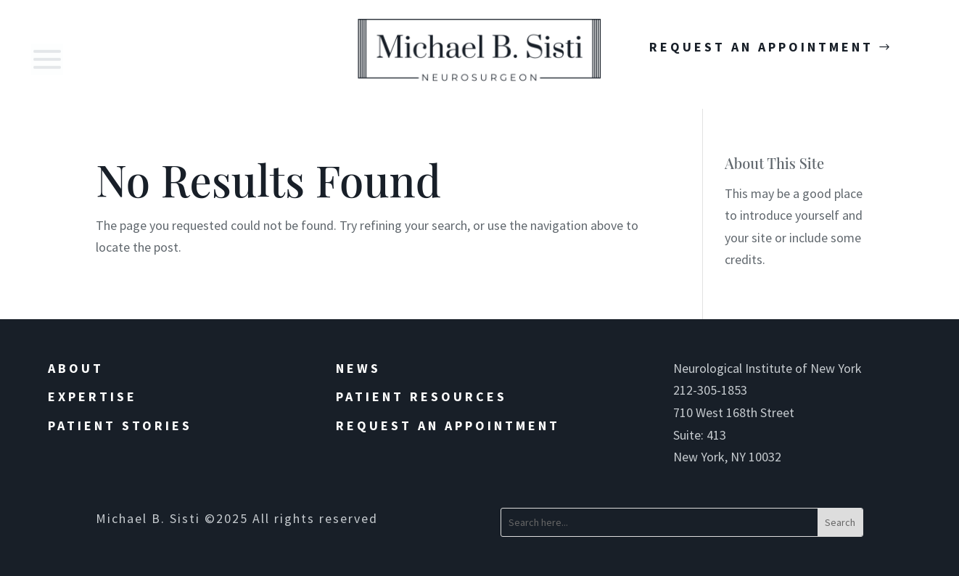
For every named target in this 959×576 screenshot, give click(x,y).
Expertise (92, 396)
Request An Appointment (761, 46)
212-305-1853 (710, 390)
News (358, 368)
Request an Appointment (448, 425)
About (76, 368)
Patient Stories (120, 425)
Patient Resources (421, 396)
